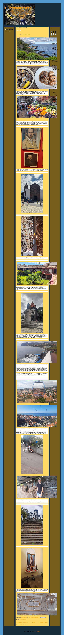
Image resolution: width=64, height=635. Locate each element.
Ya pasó (53, 70)
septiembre (55, 84)
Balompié (53, 45)
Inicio (33, 622)
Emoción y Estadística (54, 54)
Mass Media (54, 61)
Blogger (38, 631)
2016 (53, 108)
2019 (53, 103)
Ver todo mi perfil (8, 31)
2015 (53, 110)
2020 (53, 102)
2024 (53, 78)
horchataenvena (9, 29)
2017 (53, 107)
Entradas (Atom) (24, 624)
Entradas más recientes (22, 622)
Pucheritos (54, 68)
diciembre (55, 81)
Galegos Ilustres (55, 55)
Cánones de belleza (54, 48)
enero (54, 97)
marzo (54, 94)
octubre (54, 82)
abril (54, 92)
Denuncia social (54, 51)
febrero (54, 95)
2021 (53, 100)
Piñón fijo (53, 66)
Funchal (18, 30)
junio (54, 89)
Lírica (53, 60)
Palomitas (53, 65)
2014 (53, 111)
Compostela (54, 49)
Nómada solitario (23, 619)
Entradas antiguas (43, 622)
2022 (53, 99)
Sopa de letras (54, 69)
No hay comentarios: (35, 617)
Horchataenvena (18, 8)
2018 (53, 105)
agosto (54, 86)
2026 (53, 75)
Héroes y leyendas (55, 58)
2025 (53, 76)
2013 (53, 113)
